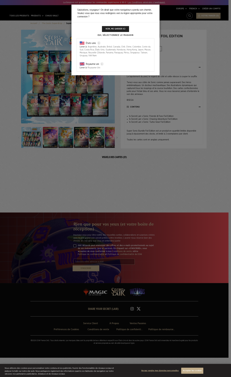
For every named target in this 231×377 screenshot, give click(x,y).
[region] (115, 370)
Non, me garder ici (116, 29)
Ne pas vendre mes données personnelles (160, 371)
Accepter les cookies (192, 371)
